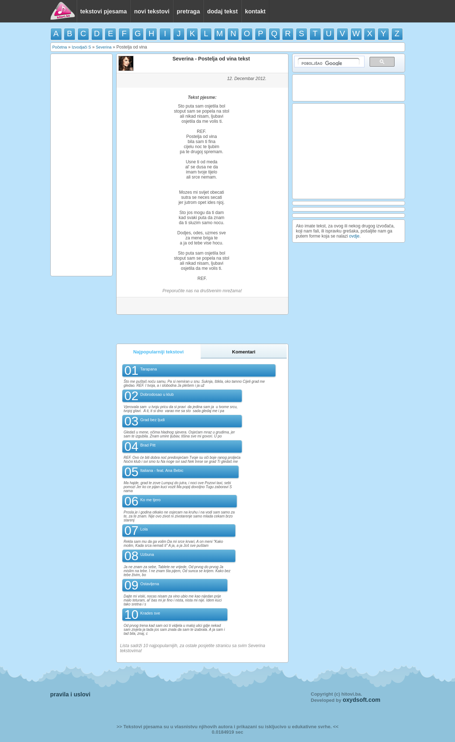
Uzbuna (147, 554)
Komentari (243, 352)
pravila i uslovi (70, 694)
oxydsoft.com (361, 700)
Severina (103, 47)
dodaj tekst (222, 11)
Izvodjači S (81, 47)
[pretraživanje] (328, 62)
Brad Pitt (147, 445)
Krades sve (150, 613)
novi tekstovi (151, 11)
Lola (144, 529)
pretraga (188, 11)
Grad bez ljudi (152, 420)
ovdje (354, 236)
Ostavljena (149, 584)
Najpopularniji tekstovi (158, 352)
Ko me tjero (150, 500)
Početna (59, 47)
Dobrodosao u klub (156, 394)
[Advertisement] (81, 164)
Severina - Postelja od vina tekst (211, 59)
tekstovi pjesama (103, 11)
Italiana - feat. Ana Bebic (161, 470)
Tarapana (148, 369)
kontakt (255, 11)
